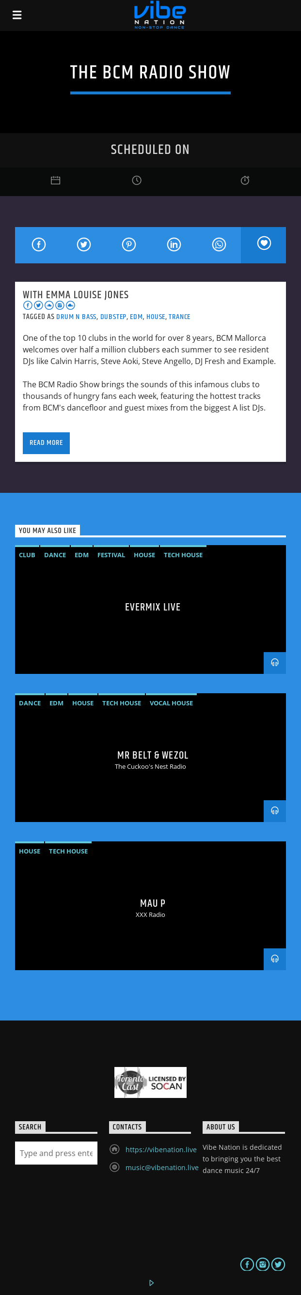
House (155, 317)
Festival (111, 554)
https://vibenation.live (161, 1149)
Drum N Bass (76, 317)
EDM (136, 317)
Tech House (183, 554)
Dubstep (113, 317)
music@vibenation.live (162, 1167)
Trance (179, 317)
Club (27, 554)
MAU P (153, 903)
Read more (46, 443)
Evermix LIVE (153, 607)
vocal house (171, 703)
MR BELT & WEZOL (153, 755)
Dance (55, 554)
